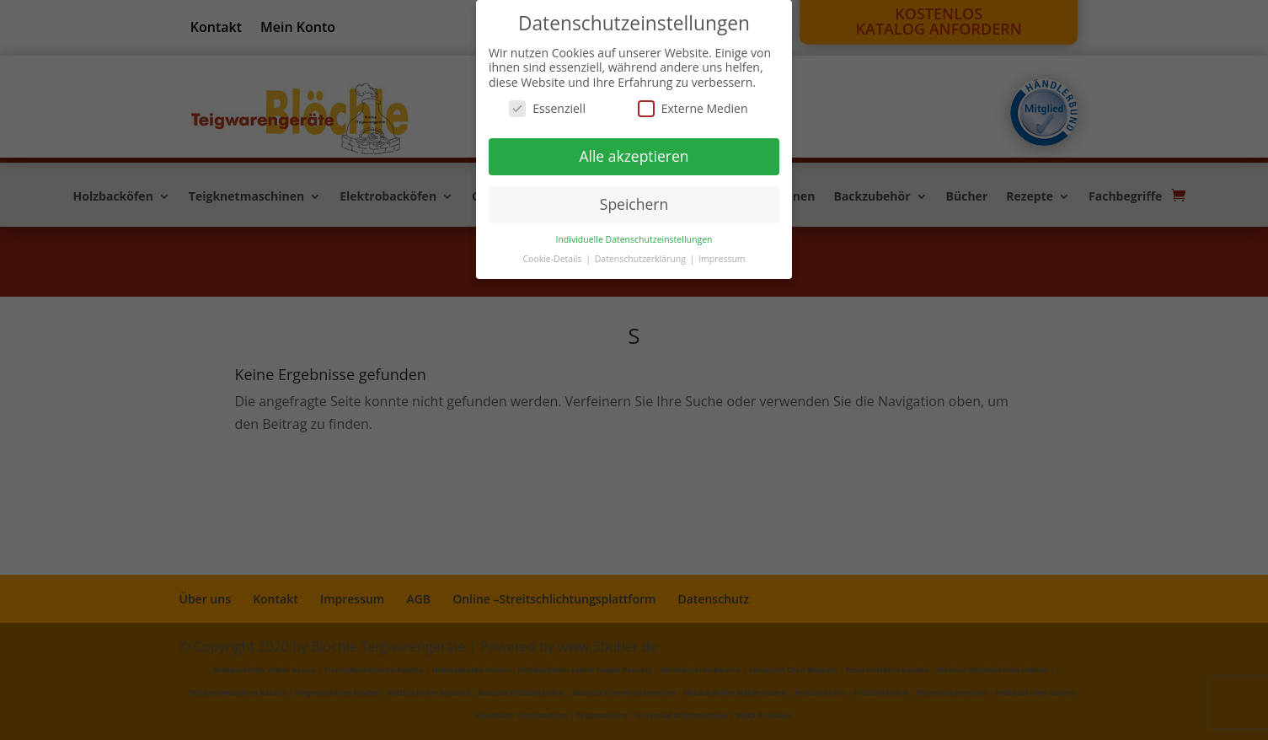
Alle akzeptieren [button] (633, 156)
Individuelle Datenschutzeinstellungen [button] (634, 239)
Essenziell (547, 108)
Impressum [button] (721, 259)
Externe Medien (693, 108)
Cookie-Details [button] (553, 259)
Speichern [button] (634, 204)
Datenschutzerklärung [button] (641, 259)
